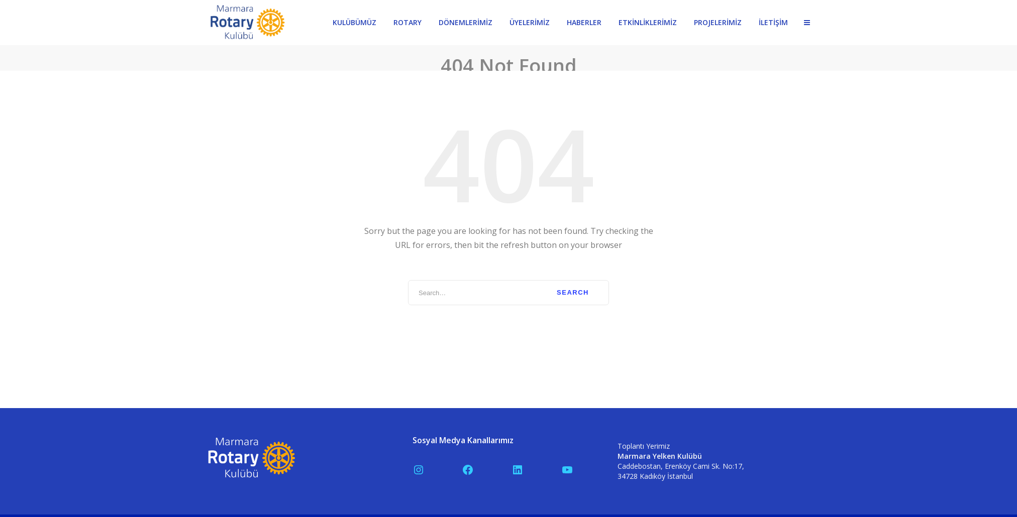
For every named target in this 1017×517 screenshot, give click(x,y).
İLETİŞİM (773, 22)
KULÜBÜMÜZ (354, 22)
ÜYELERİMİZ (530, 22)
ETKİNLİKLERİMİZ (648, 22)
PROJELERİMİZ (718, 22)
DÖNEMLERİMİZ (465, 22)
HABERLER (584, 22)
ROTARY (407, 22)
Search (573, 288)
